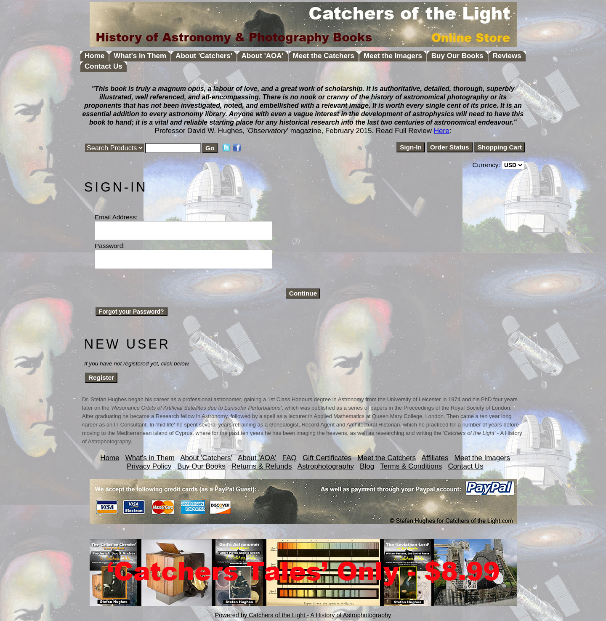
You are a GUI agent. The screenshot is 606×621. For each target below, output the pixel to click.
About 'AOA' (263, 56)
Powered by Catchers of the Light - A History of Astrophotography (303, 615)
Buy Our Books (457, 56)
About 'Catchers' (203, 56)
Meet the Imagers (393, 56)
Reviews (507, 56)
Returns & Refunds (261, 466)
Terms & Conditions (411, 466)
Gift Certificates (327, 458)
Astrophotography (326, 466)
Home (94, 56)
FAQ (289, 458)
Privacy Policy (149, 466)
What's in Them (140, 56)
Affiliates (434, 458)
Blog (367, 466)
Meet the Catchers (323, 56)
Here (441, 131)
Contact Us (103, 66)
